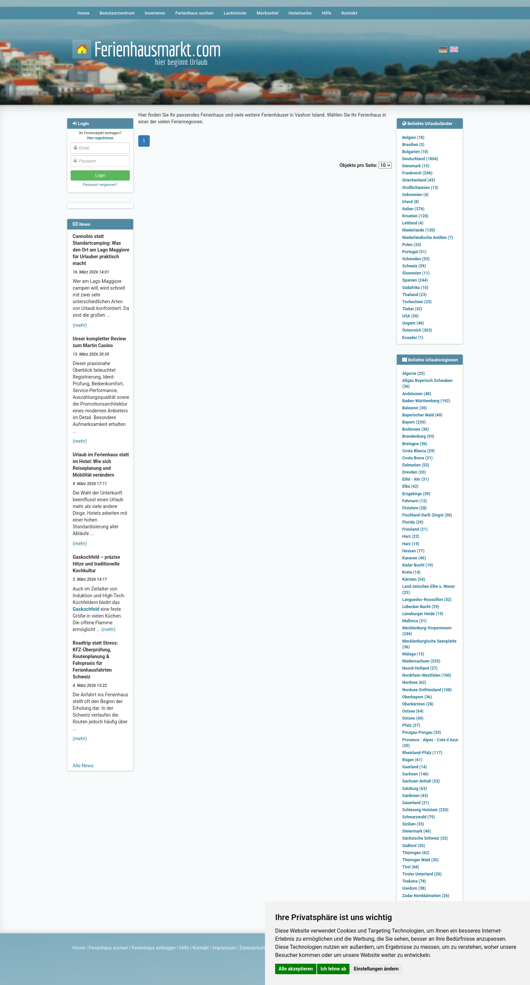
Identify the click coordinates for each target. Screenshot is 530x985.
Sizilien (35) (413, 824)
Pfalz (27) (411, 725)
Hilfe (326, 13)
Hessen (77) (413, 551)
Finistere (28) (414, 508)
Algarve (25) (413, 373)
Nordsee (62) (414, 682)
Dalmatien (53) (415, 465)
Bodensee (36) (415, 429)
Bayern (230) (414, 422)
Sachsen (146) (415, 774)
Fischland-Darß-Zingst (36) (427, 515)
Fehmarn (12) (414, 501)
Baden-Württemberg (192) (426, 401)
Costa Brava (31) (417, 458)
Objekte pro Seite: (365, 165)
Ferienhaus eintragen (154, 948)
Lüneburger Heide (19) (422, 613)
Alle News (83, 765)
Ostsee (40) (413, 718)
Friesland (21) (415, 529)
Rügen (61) (412, 760)
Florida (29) (412, 522)
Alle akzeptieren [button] (296, 968)
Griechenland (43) (418, 180)
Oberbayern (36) (417, 697)
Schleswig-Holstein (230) (425, 810)
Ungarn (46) (413, 323)
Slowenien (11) (416, 273)
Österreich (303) (417, 330)
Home (83, 13)
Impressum (224, 948)
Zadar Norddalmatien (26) (425, 895)
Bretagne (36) (414, 443)
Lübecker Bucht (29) (420, 606)
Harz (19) (410, 544)
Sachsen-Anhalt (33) (421, 781)
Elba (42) (410, 486)
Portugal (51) (414, 251)
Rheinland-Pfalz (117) (422, 752)
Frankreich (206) (417, 173)
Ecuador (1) (412, 337)
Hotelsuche (300, 13)
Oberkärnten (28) (417, 704)
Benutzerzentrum (117, 13)
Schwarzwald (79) (418, 817)
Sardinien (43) (415, 795)
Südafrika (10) (415, 287)
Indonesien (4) (415, 194)
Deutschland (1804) (420, 159)
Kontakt (349, 13)
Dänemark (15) (415, 166)
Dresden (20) (414, 472)
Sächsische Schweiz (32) (425, 838)
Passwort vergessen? (100, 185)
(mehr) (80, 325)
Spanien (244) (415, 280)
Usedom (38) (414, 888)
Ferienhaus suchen (194, 13)
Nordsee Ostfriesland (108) (427, 690)
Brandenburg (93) (418, 436)
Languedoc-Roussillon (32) (427, 599)
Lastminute (235, 13)
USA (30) (410, 316)
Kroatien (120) (415, 216)
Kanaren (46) (414, 558)
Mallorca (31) (414, 621)
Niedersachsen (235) (421, 661)
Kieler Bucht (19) (417, 565)
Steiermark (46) (416, 831)
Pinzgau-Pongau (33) (421, 732)
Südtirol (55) (413, 845)
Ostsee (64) (413, 711)
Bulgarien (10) (415, 151)
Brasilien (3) (413, 144)
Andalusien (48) (416, 393)
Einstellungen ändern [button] (376, 968)
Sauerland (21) (415, 802)
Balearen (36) (414, 408)
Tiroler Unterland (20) (421, 874)
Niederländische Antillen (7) (427, 237)
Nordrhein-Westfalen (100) (426, 675)
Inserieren (155, 13)
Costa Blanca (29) (418, 451)
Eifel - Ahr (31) (415, 479)
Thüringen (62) (415, 852)
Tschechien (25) (417, 301)
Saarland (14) (414, 767)
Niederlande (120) (418, 230)
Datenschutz (253, 948)
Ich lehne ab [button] (333, 968)
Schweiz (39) (414, 266)
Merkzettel (268, 13)
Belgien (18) (413, 137)
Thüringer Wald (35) (420, 860)
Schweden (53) (416, 259)
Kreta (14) (411, 572)
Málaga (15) (413, 654)
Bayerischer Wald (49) (422, 415)
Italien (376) (413, 209)
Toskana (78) (414, 881)
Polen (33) (411, 244)
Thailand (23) (414, 294)
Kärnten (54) (413, 579)
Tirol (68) (410, 867)
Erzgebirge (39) (416, 493)
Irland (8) (410, 201)
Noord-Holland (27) (419, 668)
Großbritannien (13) (420, 187)
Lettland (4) (412, 223)
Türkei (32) (412, 309)
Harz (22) (410, 536)
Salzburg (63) (414, 788)
